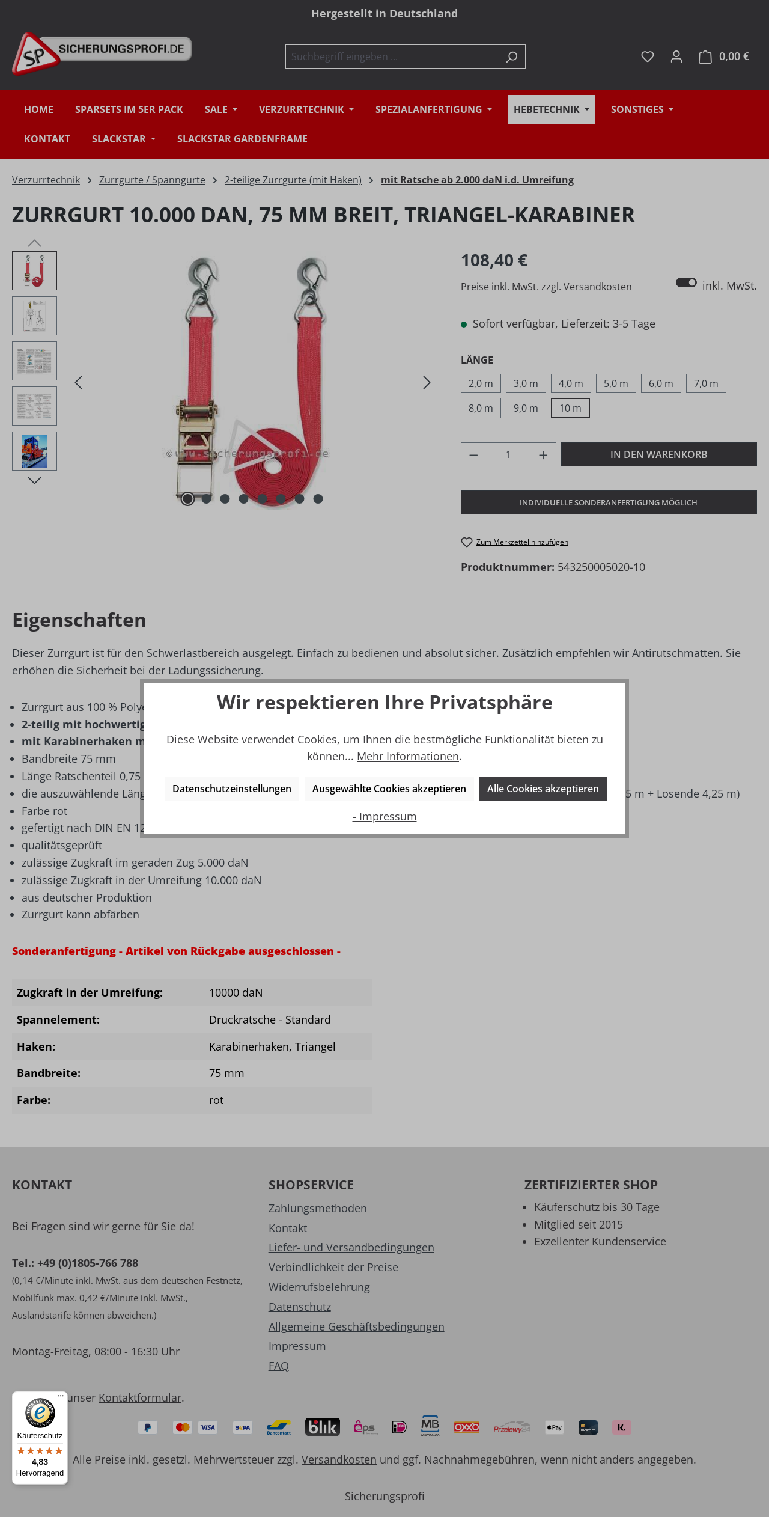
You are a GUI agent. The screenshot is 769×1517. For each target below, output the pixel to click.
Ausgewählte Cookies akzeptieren (389, 788)
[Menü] (60, 1398)
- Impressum (385, 816)
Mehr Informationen (408, 756)
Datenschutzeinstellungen (231, 788)
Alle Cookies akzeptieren (543, 788)
